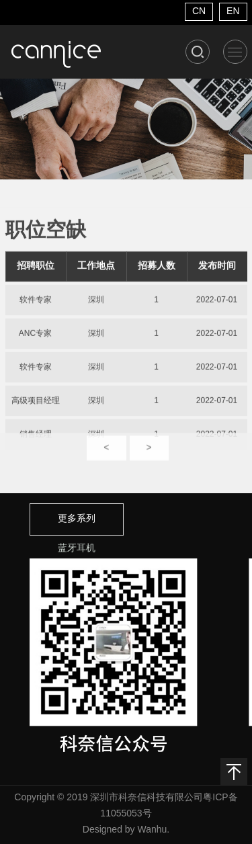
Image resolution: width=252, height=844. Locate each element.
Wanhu (152, 830)
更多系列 (76, 519)
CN (199, 12)
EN (232, 12)
